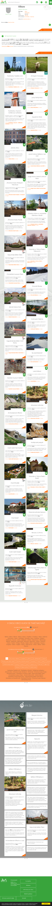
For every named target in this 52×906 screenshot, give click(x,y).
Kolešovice (8, 640)
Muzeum (7, 270)
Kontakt (24, 898)
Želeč (43, 644)
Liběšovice (23, 640)
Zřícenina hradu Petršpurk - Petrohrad (23, 672)
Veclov (23, 644)
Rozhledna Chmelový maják (24, 673)
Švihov (13, 644)
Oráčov (8, 643)
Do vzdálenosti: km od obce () (20, 649)
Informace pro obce (28, 889)
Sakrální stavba (8, 250)
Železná (26, 646)
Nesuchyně (20, 641)
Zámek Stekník (39, 675)
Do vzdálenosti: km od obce (21, 627)
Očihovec (42, 641)
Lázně (29, 150)
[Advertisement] (26, 612)
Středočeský (27, 12)
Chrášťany (35, 637)
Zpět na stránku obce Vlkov (46, 53)
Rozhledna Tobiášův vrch (13, 670)
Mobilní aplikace (28, 894)
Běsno (11, 637)
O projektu (28, 881)
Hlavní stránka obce (48, 29)
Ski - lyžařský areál (30, 282)
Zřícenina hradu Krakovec (38, 678)
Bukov (24, 637)
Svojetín (18, 644)
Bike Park (40, 664)
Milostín (8, 641)
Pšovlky (22, 643)
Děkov (26, 11)
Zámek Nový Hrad (26, 679)
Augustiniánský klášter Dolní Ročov (34, 676)
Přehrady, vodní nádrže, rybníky (11, 444)
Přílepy (18, 643)
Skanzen (7, 409)
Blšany (20, 637)
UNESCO (29, 658)
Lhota (18, 640)
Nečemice (13, 641)
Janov (32, 638)
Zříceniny (7, 179)
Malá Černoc (35, 640)
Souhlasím (46, 903)
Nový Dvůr (32, 641)
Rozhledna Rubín (11, 673)
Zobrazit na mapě (14, 86)
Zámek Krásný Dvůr (29, 675)
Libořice (29, 640)
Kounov (14, 640)
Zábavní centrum (30, 93)
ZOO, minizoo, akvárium (31, 72)
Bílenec (15, 637)
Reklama (28, 885)
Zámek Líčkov (8, 672)
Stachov (43, 643)
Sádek (27, 643)
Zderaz (39, 644)
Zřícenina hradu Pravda (40, 672)
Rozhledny (7, 72)
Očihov (37, 641)
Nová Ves (10, 22)
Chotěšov (29, 637)
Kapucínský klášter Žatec (38, 673)
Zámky (7, 144)
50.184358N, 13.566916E (29, 16)
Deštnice (45, 637)
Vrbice (35, 644)
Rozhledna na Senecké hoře (13, 678)
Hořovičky (27, 638)
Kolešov (42, 638)
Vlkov (21, 6)
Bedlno (6, 637)
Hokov (16, 638)
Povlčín (13, 643)
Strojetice (8, 644)
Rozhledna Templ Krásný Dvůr (16, 676)
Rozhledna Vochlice (26, 678)
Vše (7, 658)
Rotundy (29, 245)
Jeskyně (29, 438)
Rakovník (26, 15)
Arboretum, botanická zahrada (33, 401)
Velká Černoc (29, 644)
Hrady (7, 479)
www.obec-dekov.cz (27, 19)
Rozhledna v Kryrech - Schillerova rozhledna (32, 670)
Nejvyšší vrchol (30, 528)
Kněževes (36, 638)
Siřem (31, 643)
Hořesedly (21, 638)
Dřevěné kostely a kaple (31, 209)
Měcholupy (42, 640)
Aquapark (7, 581)
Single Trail (46, 664)
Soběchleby (37, 643)
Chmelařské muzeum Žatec (16, 675)
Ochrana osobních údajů (8, 898)
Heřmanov (10, 638)
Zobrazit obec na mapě (7, 46)
